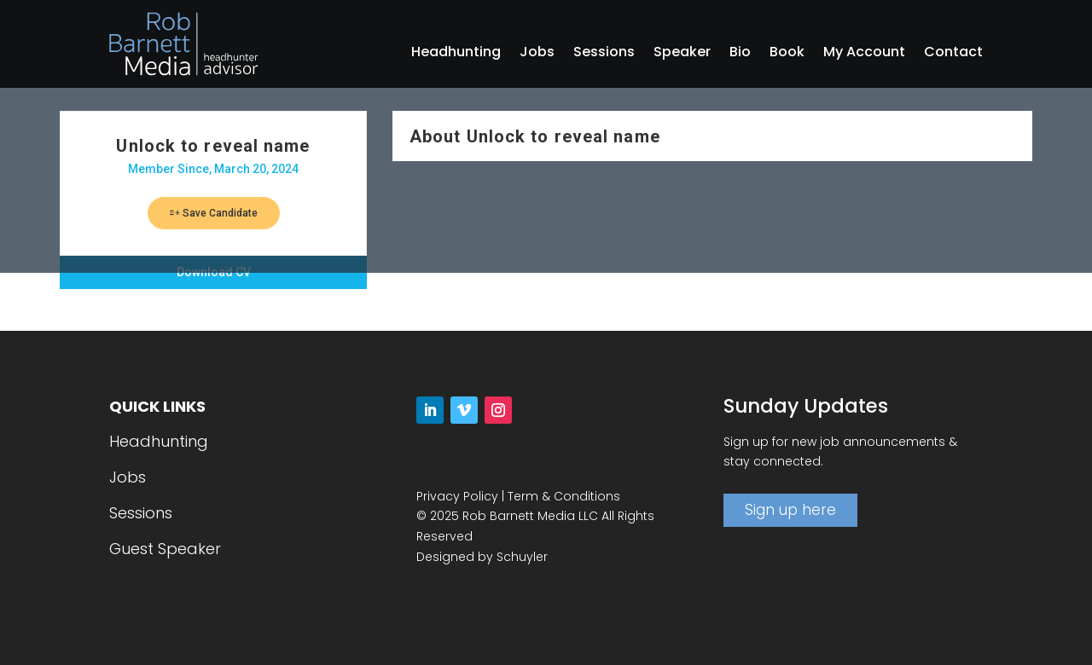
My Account (864, 53)
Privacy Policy (457, 496)
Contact (953, 53)
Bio (740, 53)
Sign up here (790, 510)
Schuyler (522, 556)
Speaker (682, 53)
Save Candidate (214, 213)
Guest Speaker (165, 548)
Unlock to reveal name (213, 146)
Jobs (537, 53)
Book (787, 53)
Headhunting (456, 53)
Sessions (604, 53)
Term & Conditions (564, 496)
